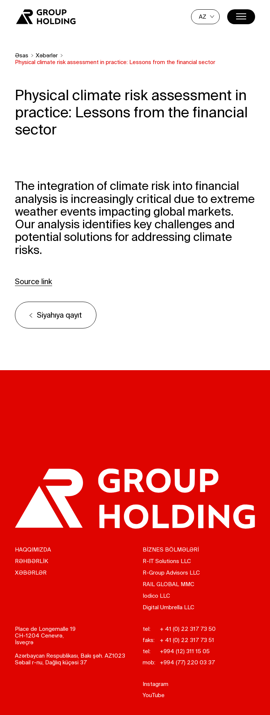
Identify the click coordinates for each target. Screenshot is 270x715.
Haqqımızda (33, 549)
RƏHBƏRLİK (31, 561)
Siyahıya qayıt (59, 315)
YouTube (154, 695)
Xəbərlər (47, 55)
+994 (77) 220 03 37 (187, 662)
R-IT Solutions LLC (167, 561)
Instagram (155, 684)
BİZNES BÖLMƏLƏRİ (171, 549)
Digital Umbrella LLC (168, 607)
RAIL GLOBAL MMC (168, 584)
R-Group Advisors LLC (171, 572)
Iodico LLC (156, 595)
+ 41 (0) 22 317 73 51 (187, 640)
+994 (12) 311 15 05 (185, 651)
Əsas (21, 55)
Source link (33, 281)
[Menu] (241, 16)
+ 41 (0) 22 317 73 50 (188, 629)
